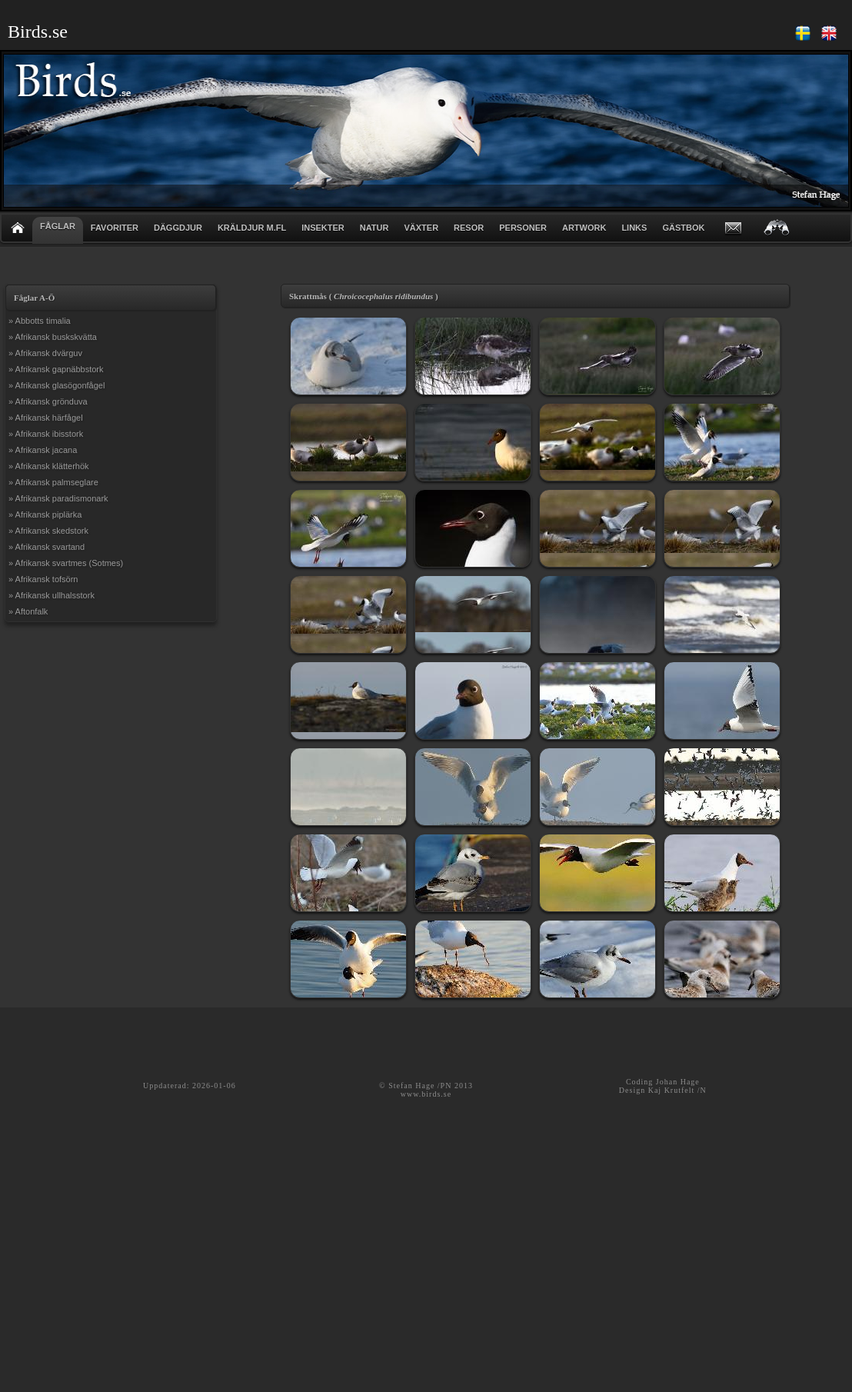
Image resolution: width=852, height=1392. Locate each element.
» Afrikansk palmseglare (53, 482)
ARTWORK (584, 227)
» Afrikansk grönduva (48, 401)
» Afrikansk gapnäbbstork (56, 369)
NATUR (374, 227)
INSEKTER (322, 227)
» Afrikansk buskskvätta (52, 336)
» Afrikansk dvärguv (45, 353)
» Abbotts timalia (39, 320)
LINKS (634, 227)
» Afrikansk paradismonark (58, 498)
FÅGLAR (57, 226)
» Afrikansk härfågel (45, 417)
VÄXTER (421, 227)
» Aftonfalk (28, 611)
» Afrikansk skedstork (48, 530)
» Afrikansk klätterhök (48, 466)
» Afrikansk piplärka (45, 514)
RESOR (469, 227)
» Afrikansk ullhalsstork (51, 595)
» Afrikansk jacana (42, 450)
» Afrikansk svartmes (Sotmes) (65, 563)
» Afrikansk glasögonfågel (56, 385)
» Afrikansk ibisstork (45, 433)
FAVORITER (114, 227)
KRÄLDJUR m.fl (252, 227)
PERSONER (523, 227)
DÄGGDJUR (178, 227)
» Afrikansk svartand (46, 546)
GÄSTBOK (683, 227)
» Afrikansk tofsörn (43, 579)
